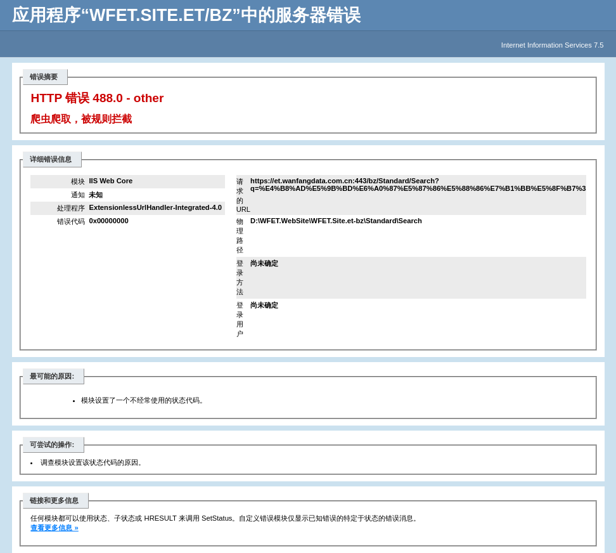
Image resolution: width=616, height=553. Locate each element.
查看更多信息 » (54, 527)
